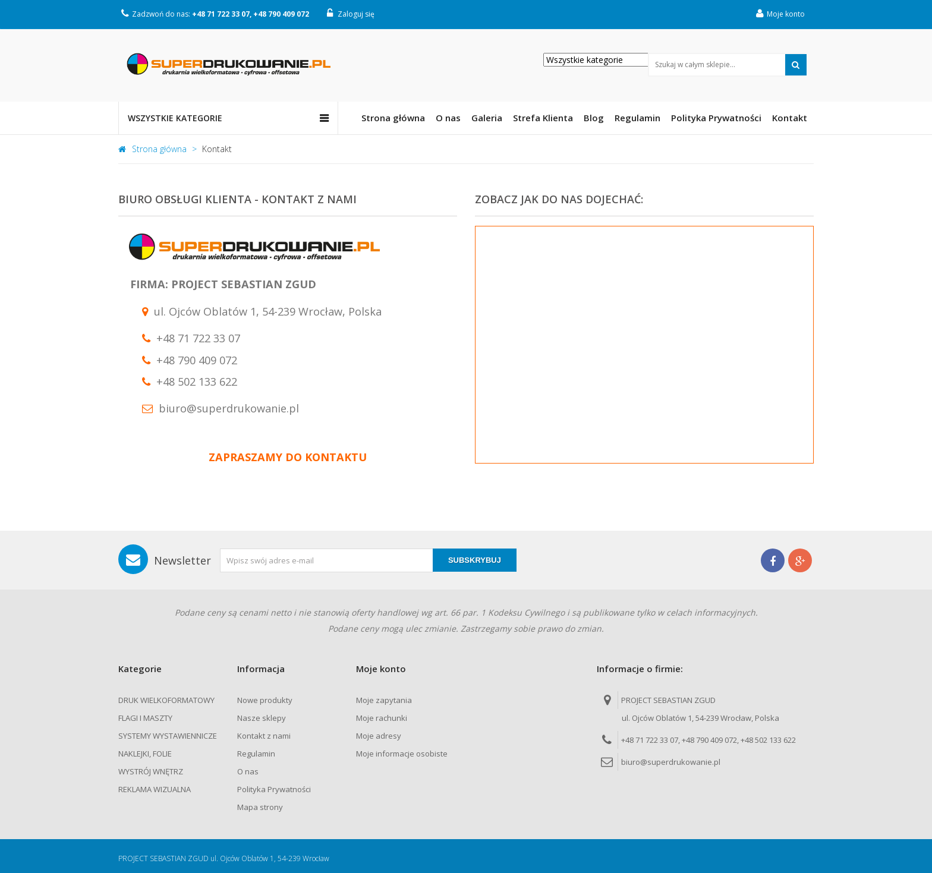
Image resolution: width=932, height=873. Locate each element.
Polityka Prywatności (274, 789)
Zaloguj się (350, 13)
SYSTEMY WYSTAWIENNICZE (167, 735)
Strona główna (152, 149)
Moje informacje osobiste (402, 753)
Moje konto (780, 13)
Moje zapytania (384, 700)
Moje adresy (378, 735)
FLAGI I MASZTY (145, 718)
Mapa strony (260, 807)
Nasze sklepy (261, 718)
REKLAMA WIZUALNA (154, 789)
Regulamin (256, 753)
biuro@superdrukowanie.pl (670, 762)
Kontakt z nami (264, 735)
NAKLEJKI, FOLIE (145, 753)
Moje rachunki (381, 718)
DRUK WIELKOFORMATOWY (166, 700)
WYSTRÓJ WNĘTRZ (150, 771)
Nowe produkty (264, 700)
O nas (248, 771)
